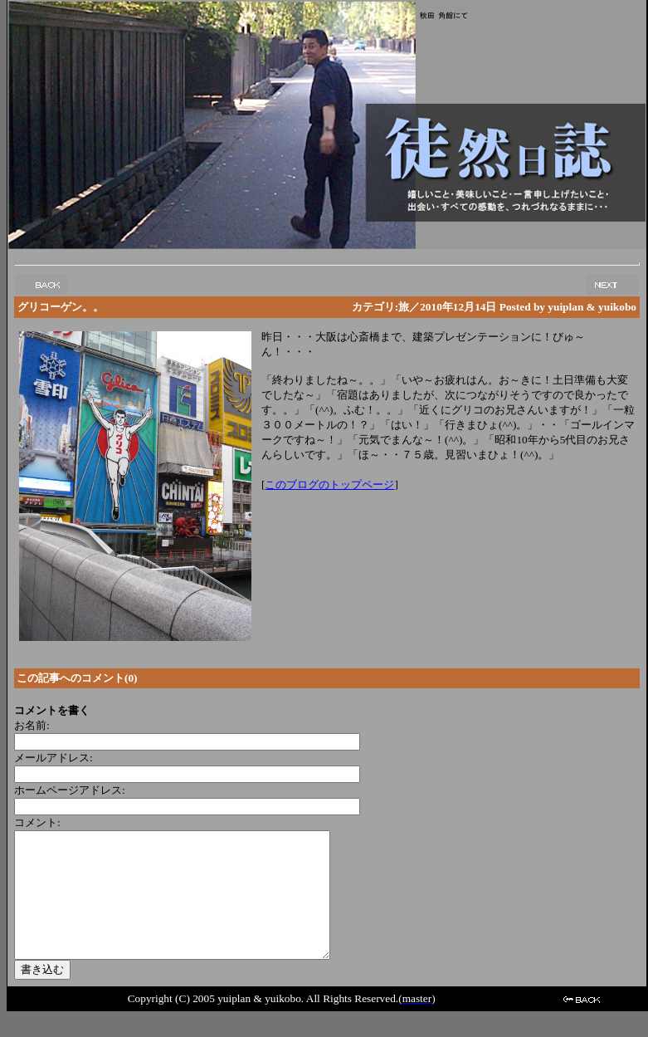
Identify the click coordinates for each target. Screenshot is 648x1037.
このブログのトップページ (329, 484)
